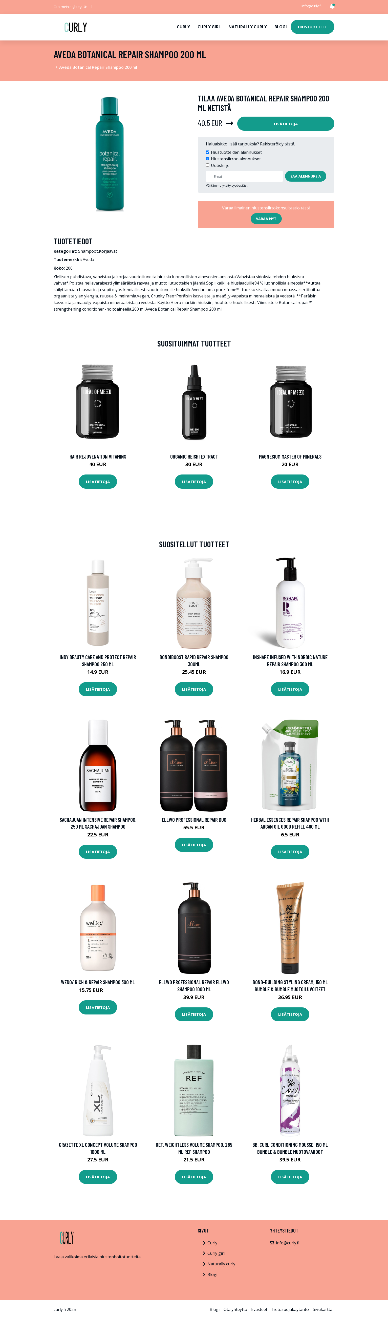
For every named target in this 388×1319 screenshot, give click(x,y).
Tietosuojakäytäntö (290, 1309)
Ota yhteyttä (235, 1309)
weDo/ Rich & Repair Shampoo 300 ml (98, 982)
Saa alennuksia (305, 176)
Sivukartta (322, 1309)
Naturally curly (247, 27)
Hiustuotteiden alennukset (236, 152)
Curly (183, 27)
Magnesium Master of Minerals (290, 456)
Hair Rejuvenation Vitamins (98, 456)
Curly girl (209, 27)
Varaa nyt (266, 218)
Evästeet (259, 1309)
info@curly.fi (311, 6)
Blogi (280, 27)
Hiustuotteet (312, 26)
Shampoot (88, 251)
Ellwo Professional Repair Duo (194, 819)
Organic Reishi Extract (194, 456)
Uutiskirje (220, 165)
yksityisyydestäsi (234, 185)
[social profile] (91, 7)
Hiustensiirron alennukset (236, 159)
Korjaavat (108, 251)
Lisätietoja (286, 123)
